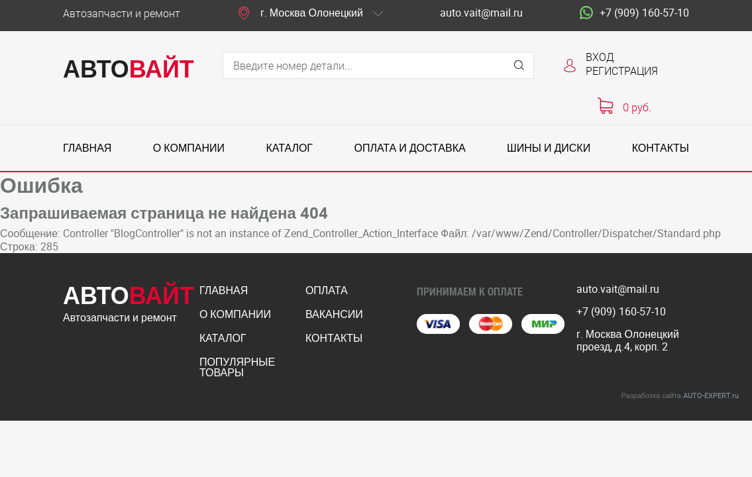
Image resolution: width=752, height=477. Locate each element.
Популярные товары (237, 367)
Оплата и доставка (409, 148)
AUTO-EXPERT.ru (711, 395)
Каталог (289, 148)
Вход (600, 57)
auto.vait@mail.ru (481, 13)
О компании (189, 148)
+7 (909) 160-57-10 (634, 13)
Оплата (326, 290)
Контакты (660, 148)
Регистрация (622, 71)
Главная (87, 148)
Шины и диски (548, 148)
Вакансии (334, 314)
